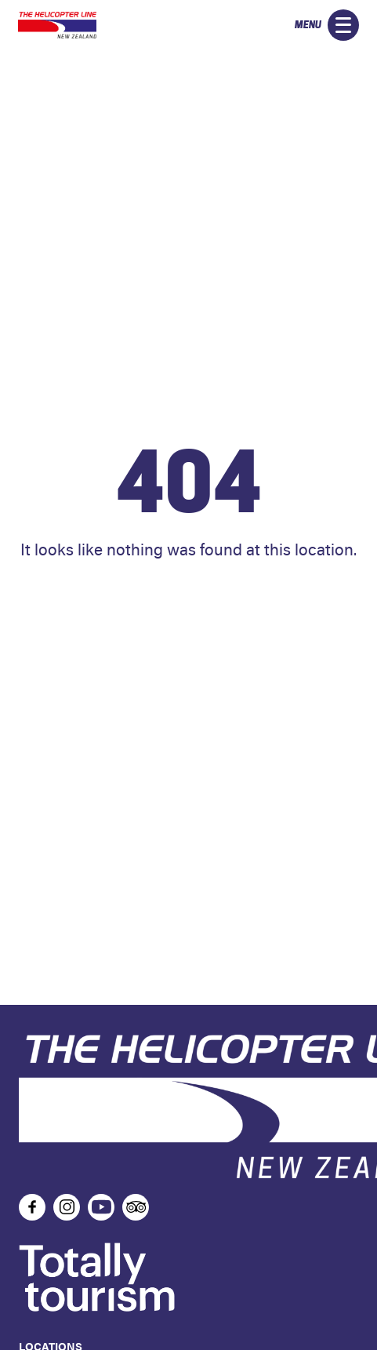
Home (189, 596)
